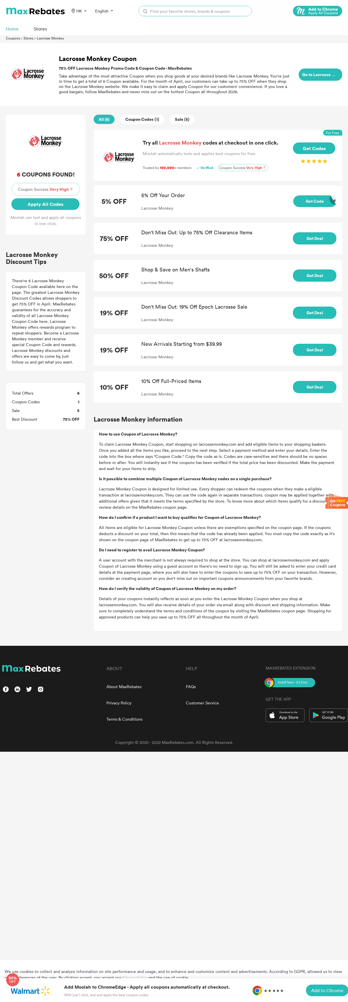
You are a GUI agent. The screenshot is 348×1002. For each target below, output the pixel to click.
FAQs (191, 686)
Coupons (13, 38)
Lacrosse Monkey (50, 38)
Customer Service (202, 703)
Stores (28, 38)
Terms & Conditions (124, 719)
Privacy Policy (118, 703)
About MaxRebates (124, 686)
